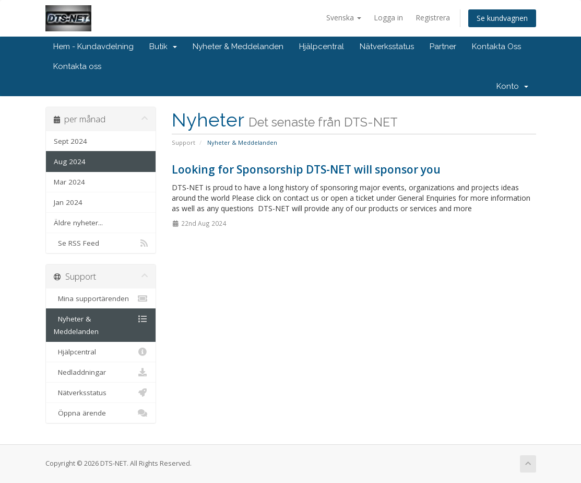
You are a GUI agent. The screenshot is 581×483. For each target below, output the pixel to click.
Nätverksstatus (387, 46)
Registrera (433, 17)
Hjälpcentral (321, 46)
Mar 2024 (69, 182)
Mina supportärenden (101, 298)
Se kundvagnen (502, 18)
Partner (443, 46)
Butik (163, 46)
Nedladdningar (101, 372)
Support (183, 142)
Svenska (343, 17)
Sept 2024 (70, 141)
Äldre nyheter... (78, 222)
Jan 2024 (68, 202)
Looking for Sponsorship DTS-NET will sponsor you (306, 169)
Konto (512, 86)
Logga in (388, 17)
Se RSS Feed (101, 243)
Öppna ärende (101, 413)
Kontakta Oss (496, 46)
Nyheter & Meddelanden (238, 46)
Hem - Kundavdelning (93, 46)
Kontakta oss (77, 66)
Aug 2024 (70, 161)
